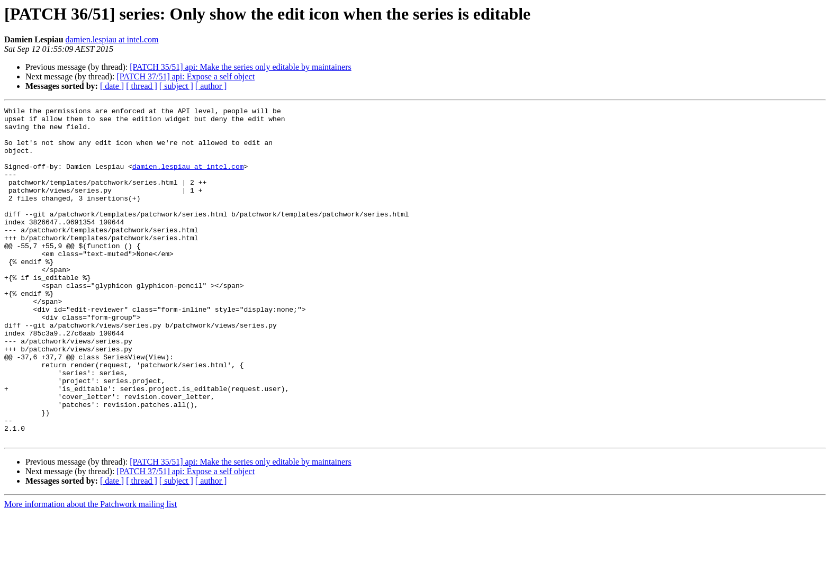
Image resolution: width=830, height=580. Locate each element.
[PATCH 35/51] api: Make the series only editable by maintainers (240, 66)
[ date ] (112, 85)
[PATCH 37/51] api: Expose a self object (185, 76)
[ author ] (211, 85)
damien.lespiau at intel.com (112, 39)
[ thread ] (141, 85)
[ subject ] (176, 85)
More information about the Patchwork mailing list (90, 570)
